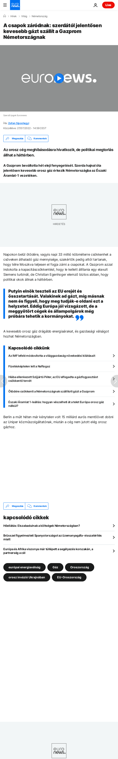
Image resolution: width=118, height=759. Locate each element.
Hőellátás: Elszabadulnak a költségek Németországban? (41, 525)
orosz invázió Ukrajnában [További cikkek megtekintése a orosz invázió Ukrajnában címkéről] (27, 577)
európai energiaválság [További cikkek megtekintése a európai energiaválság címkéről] (24, 567)
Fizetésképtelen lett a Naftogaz (29, 366)
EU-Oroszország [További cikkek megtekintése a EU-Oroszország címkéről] (69, 577)
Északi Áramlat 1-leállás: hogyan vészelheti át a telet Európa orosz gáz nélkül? (56, 403)
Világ (24, 16)
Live (108, 5)
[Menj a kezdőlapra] (15, 5)
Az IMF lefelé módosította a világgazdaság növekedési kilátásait (51, 355)
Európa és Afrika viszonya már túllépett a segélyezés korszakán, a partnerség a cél (48, 551)
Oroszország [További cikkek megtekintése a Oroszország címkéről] (79, 567)
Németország (39, 16)
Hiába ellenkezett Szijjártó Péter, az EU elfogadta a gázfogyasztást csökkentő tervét (53, 378)
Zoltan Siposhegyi (18, 123)
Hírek (13, 16)
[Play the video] (59, 78)
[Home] (4, 16)
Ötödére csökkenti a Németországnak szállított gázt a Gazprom (51, 391)
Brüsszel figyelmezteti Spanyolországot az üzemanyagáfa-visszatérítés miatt (52, 537)
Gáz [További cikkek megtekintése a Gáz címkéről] (55, 567)
